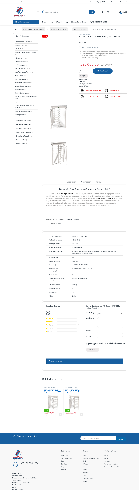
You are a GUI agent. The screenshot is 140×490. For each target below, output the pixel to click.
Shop (51, 22)
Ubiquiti (85, 481)
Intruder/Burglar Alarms (23, 86)
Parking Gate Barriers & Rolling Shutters (24, 107)
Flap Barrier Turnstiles (24, 120)
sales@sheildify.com (79, 22)
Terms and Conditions (111, 464)
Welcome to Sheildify (19, 2)
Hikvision (85, 472)
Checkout (64, 464)
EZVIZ (84, 475)
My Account (122, 2)
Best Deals (19, 48)
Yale (84, 467)
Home (44, 22)
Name (88, 330)
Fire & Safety (20, 75)
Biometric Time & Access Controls (33, 29)
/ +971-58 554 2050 (99, 22)
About (91, 2)
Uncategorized (21, 114)
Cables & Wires (21, 58)
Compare (96, 47)
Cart (62, 461)
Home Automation (21, 79)
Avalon (85, 455)
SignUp (121, 439)
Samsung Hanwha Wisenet (91, 458)
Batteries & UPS (21, 45)
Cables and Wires (21, 61)
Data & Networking (22, 68)
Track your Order (66, 458)
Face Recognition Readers (24, 72)
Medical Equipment (22, 93)
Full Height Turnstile (67, 194)
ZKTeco (86, 86)
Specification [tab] (86, 182)
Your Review (90, 318)
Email (88, 337)
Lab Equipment (21, 89)
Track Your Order (108, 2)
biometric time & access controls (105, 198)
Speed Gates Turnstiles (24, 132)
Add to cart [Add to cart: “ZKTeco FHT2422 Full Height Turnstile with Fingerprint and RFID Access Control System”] (81, 414)
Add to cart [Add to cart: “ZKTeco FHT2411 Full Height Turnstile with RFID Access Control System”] (60, 414)
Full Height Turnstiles (80, 29)
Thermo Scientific (88, 478)
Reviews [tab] (99, 182)
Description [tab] (71, 182)
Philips (85, 470)
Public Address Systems (23, 41)
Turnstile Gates (21, 143)
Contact (106, 458)
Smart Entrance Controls (58, 29)
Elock (84, 461)
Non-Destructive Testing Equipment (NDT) (26, 98)
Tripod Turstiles (22, 140)
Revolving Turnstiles (23, 128)
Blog (98, 2)
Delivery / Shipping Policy (112, 467)
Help (66, 22)
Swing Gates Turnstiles (24, 136)
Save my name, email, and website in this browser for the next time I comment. (106, 344)
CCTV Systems (21, 65)
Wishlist (59, 22)
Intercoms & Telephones (23, 82)
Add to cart (104, 71)
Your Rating (90, 313)
